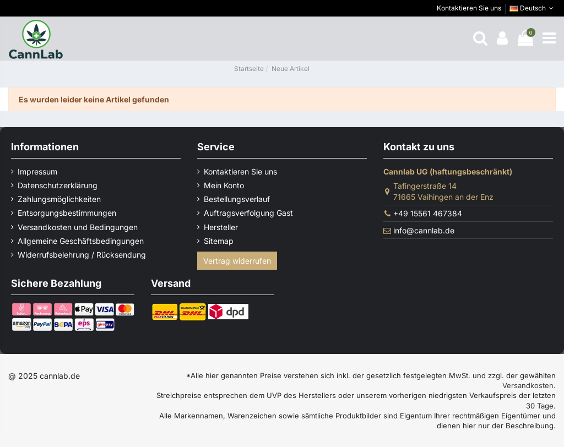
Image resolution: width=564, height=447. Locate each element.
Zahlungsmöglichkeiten (59, 199)
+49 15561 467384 (427, 213)
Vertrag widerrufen (237, 260)
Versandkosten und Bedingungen (78, 227)
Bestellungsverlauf (237, 199)
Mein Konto (224, 185)
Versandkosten (528, 385)
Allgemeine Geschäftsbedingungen (81, 241)
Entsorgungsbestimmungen (67, 212)
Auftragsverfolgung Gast (248, 212)
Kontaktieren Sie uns (469, 8)
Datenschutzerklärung (57, 185)
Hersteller (221, 227)
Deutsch (532, 8)
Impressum (37, 171)
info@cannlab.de (423, 230)
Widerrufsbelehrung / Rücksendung (82, 254)
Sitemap (219, 241)
